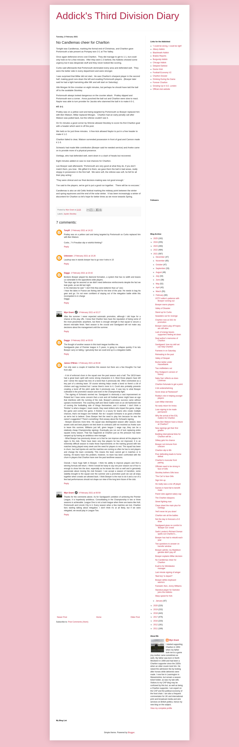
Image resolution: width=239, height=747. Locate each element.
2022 (155, 250)
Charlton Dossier (160, 76)
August (159, 272)
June (158, 280)
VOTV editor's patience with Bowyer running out (167, 299)
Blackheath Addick (161, 52)
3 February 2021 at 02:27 (90, 312)
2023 (155, 246)
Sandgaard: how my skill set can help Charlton (167, 345)
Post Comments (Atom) (78, 622)
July (158, 276)
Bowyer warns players (164, 304)
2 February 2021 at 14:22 (82, 230)
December (160, 257)
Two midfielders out (163, 368)
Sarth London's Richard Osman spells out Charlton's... (168, 532)
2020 (155, 605)
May (158, 284)
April (158, 287)
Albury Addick (159, 49)
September (161, 268)
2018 (155, 613)
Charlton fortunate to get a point (169, 384)
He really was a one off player (168, 484)
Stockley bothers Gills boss (167, 472)
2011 (155, 628)
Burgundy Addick (160, 59)
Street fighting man (163, 501)
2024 (155, 242)
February (160, 295)
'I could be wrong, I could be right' (167, 46)
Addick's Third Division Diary (117, 15)
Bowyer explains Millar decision (168, 556)
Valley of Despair (162, 358)
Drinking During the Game (164, 79)
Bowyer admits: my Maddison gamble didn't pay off (168, 551)
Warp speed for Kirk (163, 596)
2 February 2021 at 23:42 (82, 273)
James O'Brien (71, 363)
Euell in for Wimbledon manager (165, 567)
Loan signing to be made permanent (165, 410)
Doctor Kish (158, 69)
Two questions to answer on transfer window (167, 545)
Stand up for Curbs (163, 312)
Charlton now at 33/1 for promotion (165, 321)
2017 (155, 617)
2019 (155, 609)
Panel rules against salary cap (168, 494)
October (159, 265)
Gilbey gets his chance (165, 440)
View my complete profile (161, 708)
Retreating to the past (164, 354)
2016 (155, 621)
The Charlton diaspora (164, 498)
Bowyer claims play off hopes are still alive (167, 327)
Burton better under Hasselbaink (163, 363)
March (159, 291)
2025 (155, 238)
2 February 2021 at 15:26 (85, 256)
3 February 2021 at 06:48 (89, 363)
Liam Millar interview (164, 402)
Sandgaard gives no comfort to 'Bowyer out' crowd (168, 526)
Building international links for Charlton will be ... (168, 435)
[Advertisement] (98, 589)
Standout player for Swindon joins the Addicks (167, 591)
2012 (155, 624)
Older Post (135, 617)
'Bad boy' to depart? (163, 576)
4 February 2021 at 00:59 (90, 493)
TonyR (67, 230)
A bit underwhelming (164, 388)
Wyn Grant (69, 312)
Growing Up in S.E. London (164, 86)
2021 (155, 254)
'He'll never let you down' (166, 511)
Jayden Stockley (70, 214)
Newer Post (62, 617)
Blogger (131, 732)
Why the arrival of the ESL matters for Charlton (166, 417)
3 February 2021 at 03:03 (82, 340)
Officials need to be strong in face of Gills (167, 467)
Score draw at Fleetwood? (166, 392)
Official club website (161, 89)
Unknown (68, 256)
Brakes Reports (159, 56)
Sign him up (160, 480)
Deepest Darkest (160, 66)
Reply (66, 247)
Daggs (67, 273)
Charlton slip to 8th (163, 450)
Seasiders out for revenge (166, 316)
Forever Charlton (160, 82)
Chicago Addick (159, 62)
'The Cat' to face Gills (164, 476)
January (159, 601)
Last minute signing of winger (167, 572)
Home (98, 617)
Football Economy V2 (162, 72)
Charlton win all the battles (166, 515)
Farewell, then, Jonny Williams (168, 586)
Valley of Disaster (162, 308)
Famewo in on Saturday (165, 351)
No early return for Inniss (165, 406)
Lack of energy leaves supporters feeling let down (168, 333)
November (160, 261)
